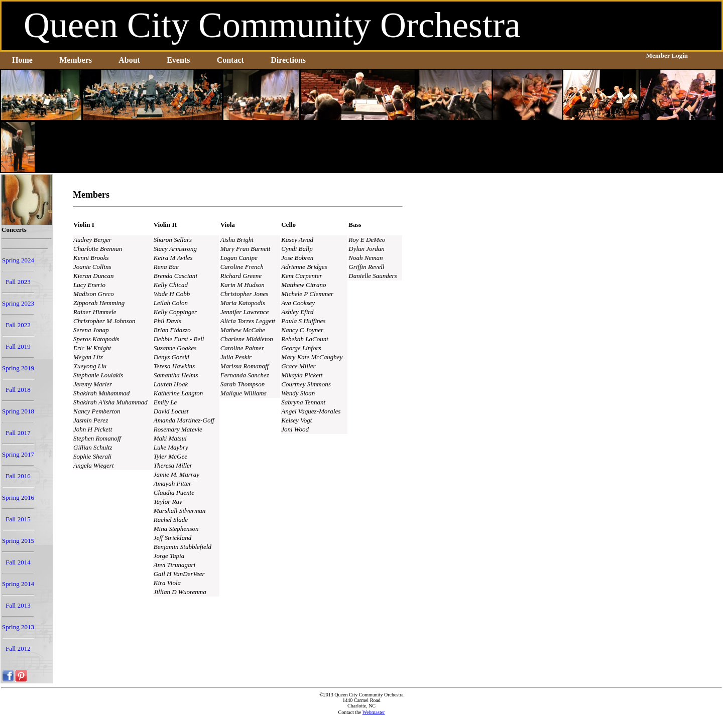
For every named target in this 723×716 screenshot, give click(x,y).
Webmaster (374, 712)
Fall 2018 (18, 389)
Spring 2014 (18, 584)
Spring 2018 (18, 411)
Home (22, 60)
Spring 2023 (18, 303)
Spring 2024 (18, 260)
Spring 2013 (18, 627)
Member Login (667, 55)
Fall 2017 (18, 433)
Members (75, 60)
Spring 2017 (18, 454)
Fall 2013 (18, 605)
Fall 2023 (18, 281)
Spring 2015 (18, 540)
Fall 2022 (18, 325)
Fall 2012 (18, 648)
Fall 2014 (18, 562)
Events (178, 60)
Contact (230, 60)
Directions (288, 60)
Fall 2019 (18, 346)
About (129, 60)
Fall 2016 (18, 476)
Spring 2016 (18, 497)
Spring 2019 (18, 368)
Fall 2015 (18, 519)
